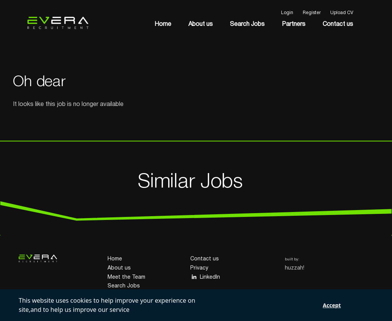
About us (200, 24)
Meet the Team (126, 277)
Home (162, 24)
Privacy (199, 268)
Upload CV (341, 13)
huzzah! (294, 268)
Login (287, 13)
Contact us (338, 24)
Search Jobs (247, 24)
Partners (293, 24)
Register (312, 13)
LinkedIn (205, 277)
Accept (332, 305)
